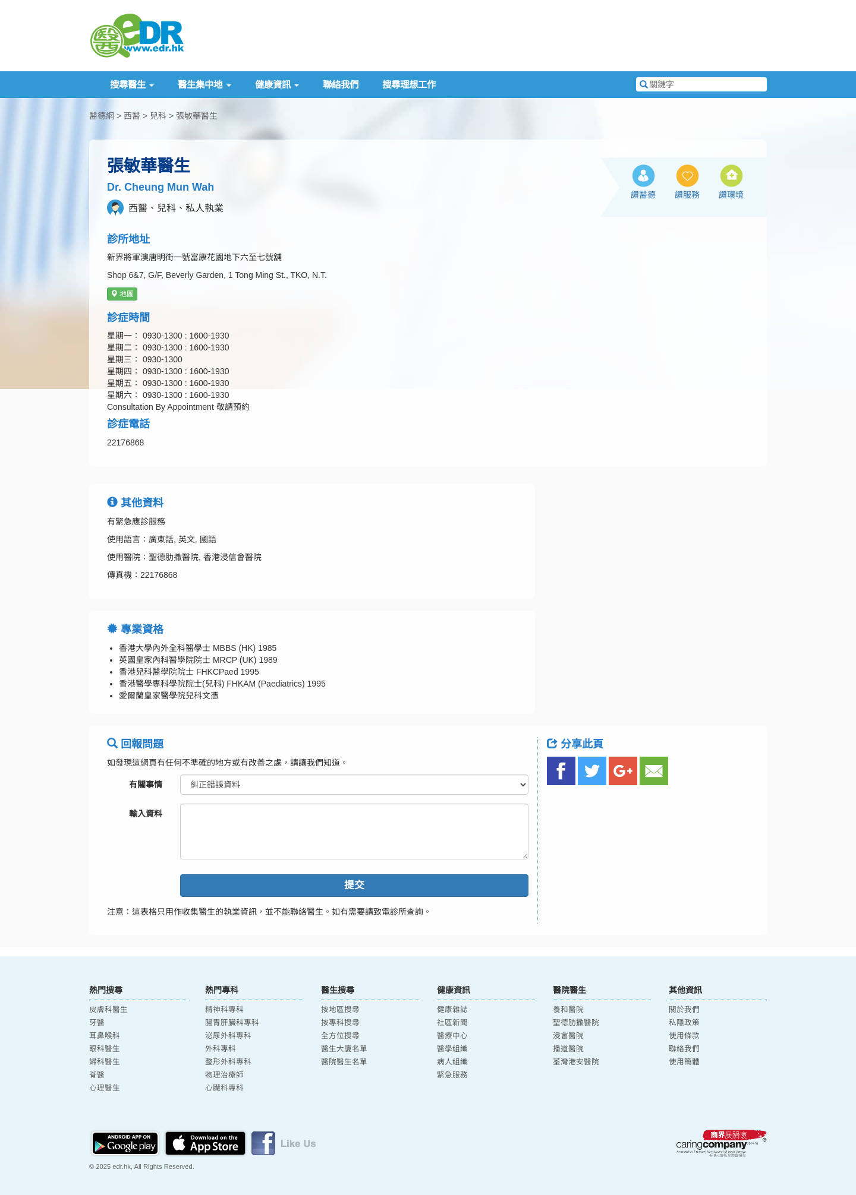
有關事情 (145, 784)
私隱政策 (684, 1023)
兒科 (158, 116)
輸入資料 (145, 813)
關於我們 (684, 1010)
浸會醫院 (568, 1036)
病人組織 (452, 1062)
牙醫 (97, 1023)
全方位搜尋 (340, 1036)
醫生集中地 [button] (204, 85)
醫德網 (101, 116)
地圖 (122, 294)
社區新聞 (452, 1023)
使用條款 (684, 1036)
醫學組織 (452, 1049)
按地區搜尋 (340, 1010)
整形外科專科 (228, 1062)
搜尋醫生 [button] (132, 85)
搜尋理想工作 (409, 85)
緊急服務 (452, 1075)
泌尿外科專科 (228, 1036)
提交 (354, 885)
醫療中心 (452, 1036)
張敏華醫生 (197, 116)
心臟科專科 (224, 1088)
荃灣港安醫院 (576, 1062)
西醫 (132, 116)
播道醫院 (568, 1049)
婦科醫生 (104, 1062)
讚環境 (731, 195)
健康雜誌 (452, 1010)
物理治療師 (224, 1075)
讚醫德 (643, 195)
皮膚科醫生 (108, 1010)
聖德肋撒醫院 (576, 1023)
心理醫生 (104, 1088)
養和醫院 (568, 1010)
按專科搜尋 (340, 1023)
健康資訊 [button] (277, 85)
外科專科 (220, 1049)
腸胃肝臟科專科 (232, 1023)
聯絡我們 (340, 85)
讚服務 (687, 195)
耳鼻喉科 (104, 1036)
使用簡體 (684, 1062)
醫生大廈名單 (344, 1049)
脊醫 (97, 1075)
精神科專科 (224, 1010)
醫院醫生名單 (344, 1062)
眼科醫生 (104, 1049)
